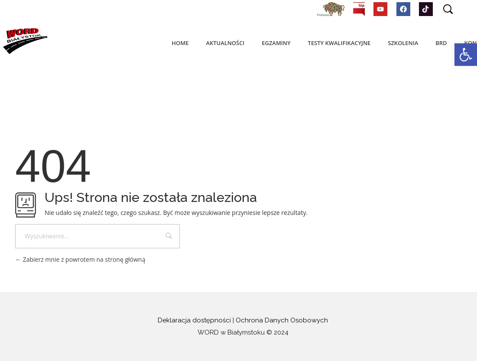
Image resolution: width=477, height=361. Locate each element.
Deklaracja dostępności (194, 320)
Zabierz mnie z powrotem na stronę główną (80, 259)
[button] (465, 54)
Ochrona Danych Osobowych (282, 320)
